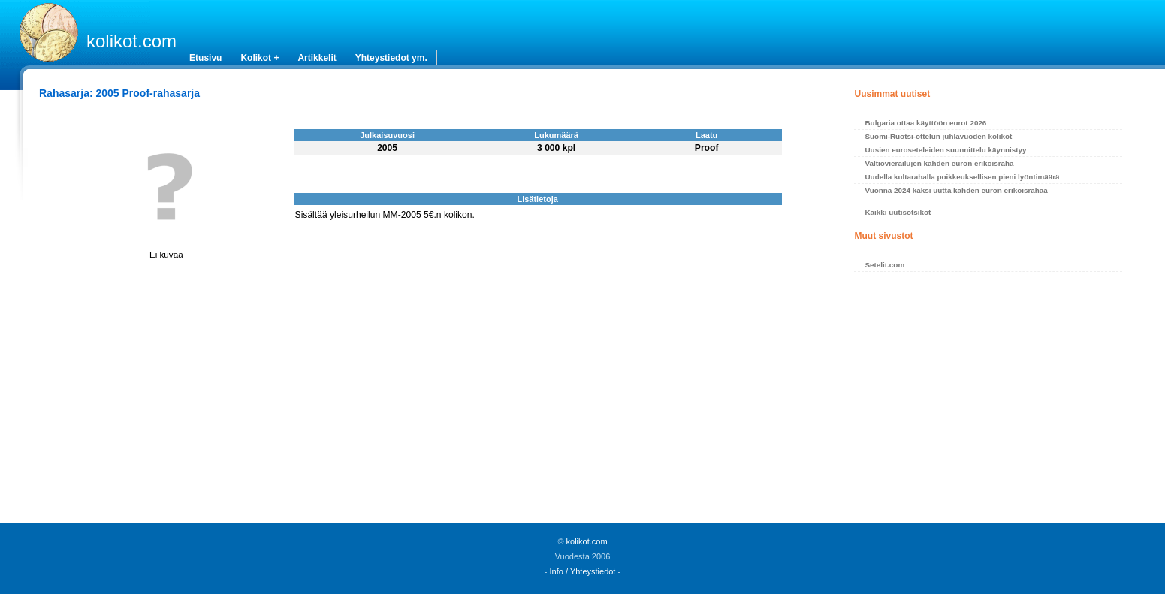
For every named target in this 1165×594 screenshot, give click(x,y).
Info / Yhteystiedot (583, 571)
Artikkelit (316, 58)
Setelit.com (884, 265)
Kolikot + (259, 58)
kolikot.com (131, 41)
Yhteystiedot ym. (391, 58)
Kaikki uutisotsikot (898, 212)
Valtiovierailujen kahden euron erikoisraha (939, 163)
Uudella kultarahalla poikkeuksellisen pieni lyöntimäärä (962, 177)
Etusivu (205, 58)
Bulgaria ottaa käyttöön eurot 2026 (925, 123)
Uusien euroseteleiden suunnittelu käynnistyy (945, 150)
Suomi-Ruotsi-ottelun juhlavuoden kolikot (938, 136)
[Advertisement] (988, 402)
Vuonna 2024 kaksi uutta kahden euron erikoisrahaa (956, 190)
